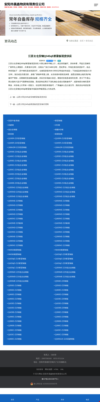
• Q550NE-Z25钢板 (15, 202)
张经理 (53, 359)
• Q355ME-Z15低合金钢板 (65, 279)
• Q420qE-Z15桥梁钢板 (17, 261)
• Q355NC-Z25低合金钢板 (18, 189)
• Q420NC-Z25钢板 (62, 234)
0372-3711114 (59, 363)
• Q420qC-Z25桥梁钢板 (64, 266)
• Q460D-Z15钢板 (14, 302)
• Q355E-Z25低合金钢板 (64, 157)
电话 (87, 398)
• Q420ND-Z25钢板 (15, 229)
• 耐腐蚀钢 (58, 134)
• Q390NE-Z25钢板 (15, 239)
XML (62, 373)
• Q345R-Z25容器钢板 (16, 143)
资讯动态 (89, 41)
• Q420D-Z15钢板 (14, 311)
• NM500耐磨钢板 (14, 252)
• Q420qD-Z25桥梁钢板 (64, 261)
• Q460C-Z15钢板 (14, 343)
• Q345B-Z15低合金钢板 (64, 184)
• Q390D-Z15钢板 (14, 325)
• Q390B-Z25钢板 (61, 325)
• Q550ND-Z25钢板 (15, 207)
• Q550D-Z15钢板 (14, 293)
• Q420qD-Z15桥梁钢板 (17, 266)
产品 (37, 398)
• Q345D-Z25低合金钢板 (17, 175)
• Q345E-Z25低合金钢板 (64, 170)
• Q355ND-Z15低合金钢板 (65, 193)
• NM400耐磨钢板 (61, 252)
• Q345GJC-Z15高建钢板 (65, 343)
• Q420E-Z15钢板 (14, 307)
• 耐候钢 (10, 134)
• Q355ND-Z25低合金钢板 (18, 193)
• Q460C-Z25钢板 (61, 338)
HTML (56, 373)
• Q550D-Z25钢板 (61, 289)
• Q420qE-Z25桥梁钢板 (64, 257)
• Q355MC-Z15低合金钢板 (65, 270)
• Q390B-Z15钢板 (14, 329)
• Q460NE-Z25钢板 (15, 211)
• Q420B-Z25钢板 (61, 311)
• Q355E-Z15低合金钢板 (17, 161)
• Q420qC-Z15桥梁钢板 (17, 270)
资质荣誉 (39, 373)
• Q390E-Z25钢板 (61, 316)
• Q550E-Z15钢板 (14, 289)
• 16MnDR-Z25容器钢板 (64, 148)
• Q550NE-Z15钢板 (62, 202)
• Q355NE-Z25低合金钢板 (65, 198)
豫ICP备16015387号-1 (50, 383)
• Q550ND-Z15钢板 (62, 207)
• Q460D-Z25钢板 (61, 298)
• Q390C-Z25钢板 (14, 334)
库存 (62, 398)
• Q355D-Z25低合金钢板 (64, 161)
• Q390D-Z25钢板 (61, 320)
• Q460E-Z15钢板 (61, 293)
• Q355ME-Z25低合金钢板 (18, 284)
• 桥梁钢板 (58, 120)
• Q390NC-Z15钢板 (62, 248)
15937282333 (46, 363)
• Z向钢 (57, 125)
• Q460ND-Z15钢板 (62, 216)
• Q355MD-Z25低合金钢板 (65, 275)
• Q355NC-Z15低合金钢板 (65, 189)
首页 (82, 41)
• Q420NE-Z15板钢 (62, 225)
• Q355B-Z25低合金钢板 (17, 152)
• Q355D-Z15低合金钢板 (17, 166)
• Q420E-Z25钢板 (61, 302)
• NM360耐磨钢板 (14, 257)
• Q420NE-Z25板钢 (15, 225)
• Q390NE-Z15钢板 (62, 239)
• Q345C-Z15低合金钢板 (17, 157)
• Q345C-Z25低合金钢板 (17, 179)
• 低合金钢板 (12, 130)
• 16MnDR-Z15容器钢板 (17, 148)
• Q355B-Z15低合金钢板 (64, 152)
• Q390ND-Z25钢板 (15, 243)
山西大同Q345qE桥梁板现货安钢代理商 (33, 104)
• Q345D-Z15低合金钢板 (64, 179)
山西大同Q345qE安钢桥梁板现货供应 (32, 97)
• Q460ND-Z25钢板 (15, 216)
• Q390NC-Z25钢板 (15, 248)
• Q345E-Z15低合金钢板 (64, 175)
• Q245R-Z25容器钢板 (16, 139)
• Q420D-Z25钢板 (61, 307)
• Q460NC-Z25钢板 (15, 220)
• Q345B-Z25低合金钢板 (17, 184)
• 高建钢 (10, 125)
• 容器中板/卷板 (14, 120)
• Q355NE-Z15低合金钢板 (18, 198)
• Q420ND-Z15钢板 (62, 229)
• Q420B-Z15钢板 (14, 316)
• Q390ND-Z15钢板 (62, 243)
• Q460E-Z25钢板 (14, 298)
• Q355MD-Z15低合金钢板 (18, 279)
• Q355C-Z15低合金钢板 (64, 166)
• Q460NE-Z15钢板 (62, 211)
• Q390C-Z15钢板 (61, 329)
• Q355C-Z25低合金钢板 (17, 170)
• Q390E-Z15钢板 (14, 320)
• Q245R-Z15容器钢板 (63, 139)
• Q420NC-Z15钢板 (15, 234)
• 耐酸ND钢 (59, 130)
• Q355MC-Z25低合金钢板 (18, 275)
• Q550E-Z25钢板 (61, 284)
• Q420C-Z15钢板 (61, 334)
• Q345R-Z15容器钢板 (63, 143)
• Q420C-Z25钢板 (14, 338)
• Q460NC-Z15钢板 (62, 220)
